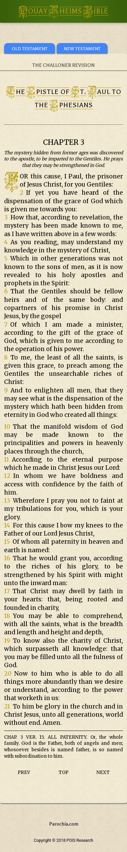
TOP (63, 772)
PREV (24, 772)
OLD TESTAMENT (29, 48)
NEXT (103, 772)
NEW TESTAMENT (82, 48)
